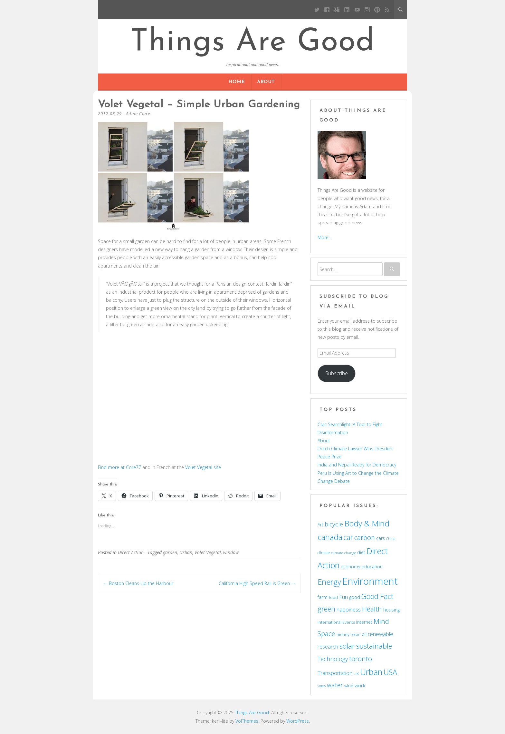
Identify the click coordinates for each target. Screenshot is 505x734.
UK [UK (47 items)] (356, 673)
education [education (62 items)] (372, 566)
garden (170, 552)
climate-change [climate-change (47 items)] (343, 552)
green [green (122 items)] (326, 608)
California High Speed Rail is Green (257, 583)
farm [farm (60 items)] (323, 597)
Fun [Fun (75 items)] (343, 597)
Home (236, 82)
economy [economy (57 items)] (350, 566)
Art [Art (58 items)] (320, 525)
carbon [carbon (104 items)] (364, 537)
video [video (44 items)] (322, 685)
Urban (185, 552)
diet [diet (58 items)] (361, 552)
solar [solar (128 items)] (347, 646)
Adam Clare (138, 113)
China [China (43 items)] (390, 538)
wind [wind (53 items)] (348, 686)
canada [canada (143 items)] (330, 537)
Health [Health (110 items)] (372, 608)
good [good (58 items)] (354, 597)
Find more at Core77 (119, 467)
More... (324, 237)
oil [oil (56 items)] (364, 634)
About (266, 82)
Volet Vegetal (208, 552)
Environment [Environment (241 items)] (370, 581)
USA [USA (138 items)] (390, 672)
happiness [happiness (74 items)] (349, 609)
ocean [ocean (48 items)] (355, 634)
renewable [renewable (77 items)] (380, 634)
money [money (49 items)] (343, 634)
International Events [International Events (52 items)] (336, 622)
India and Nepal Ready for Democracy (357, 465)
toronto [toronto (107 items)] (360, 658)
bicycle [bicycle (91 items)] (334, 524)
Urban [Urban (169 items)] (371, 671)
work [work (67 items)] (360, 685)
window (231, 552)
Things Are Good (252, 42)
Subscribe (336, 373)
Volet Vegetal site (203, 467)
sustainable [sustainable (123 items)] (374, 646)
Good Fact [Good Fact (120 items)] (377, 596)
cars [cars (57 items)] (380, 538)
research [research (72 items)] (328, 646)
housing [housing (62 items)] (391, 609)
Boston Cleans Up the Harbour (138, 583)
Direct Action (131, 552)
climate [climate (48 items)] (324, 552)
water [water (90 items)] (335, 685)
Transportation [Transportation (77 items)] (335, 673)
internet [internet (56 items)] (364, 622)
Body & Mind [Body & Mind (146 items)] (366, 523)
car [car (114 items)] (348, 537)
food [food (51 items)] (333, 597)
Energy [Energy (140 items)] (329, 582)
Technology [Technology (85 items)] (333, 659)
